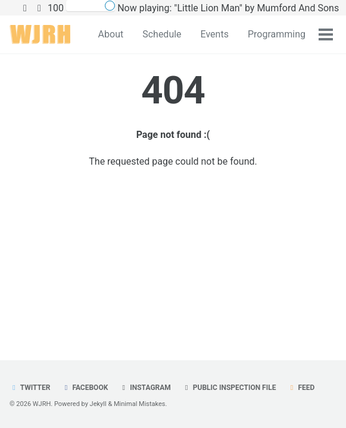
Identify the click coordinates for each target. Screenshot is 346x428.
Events (215, 34)
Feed (300, 387)
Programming (277, 34)
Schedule (161, 34)
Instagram (145, 387)
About (111, 34)
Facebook (84, 387)
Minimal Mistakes (140, 404)
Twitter (30, 387)
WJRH (42, 404)
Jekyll (98, 404)
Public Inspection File (229, 387)
